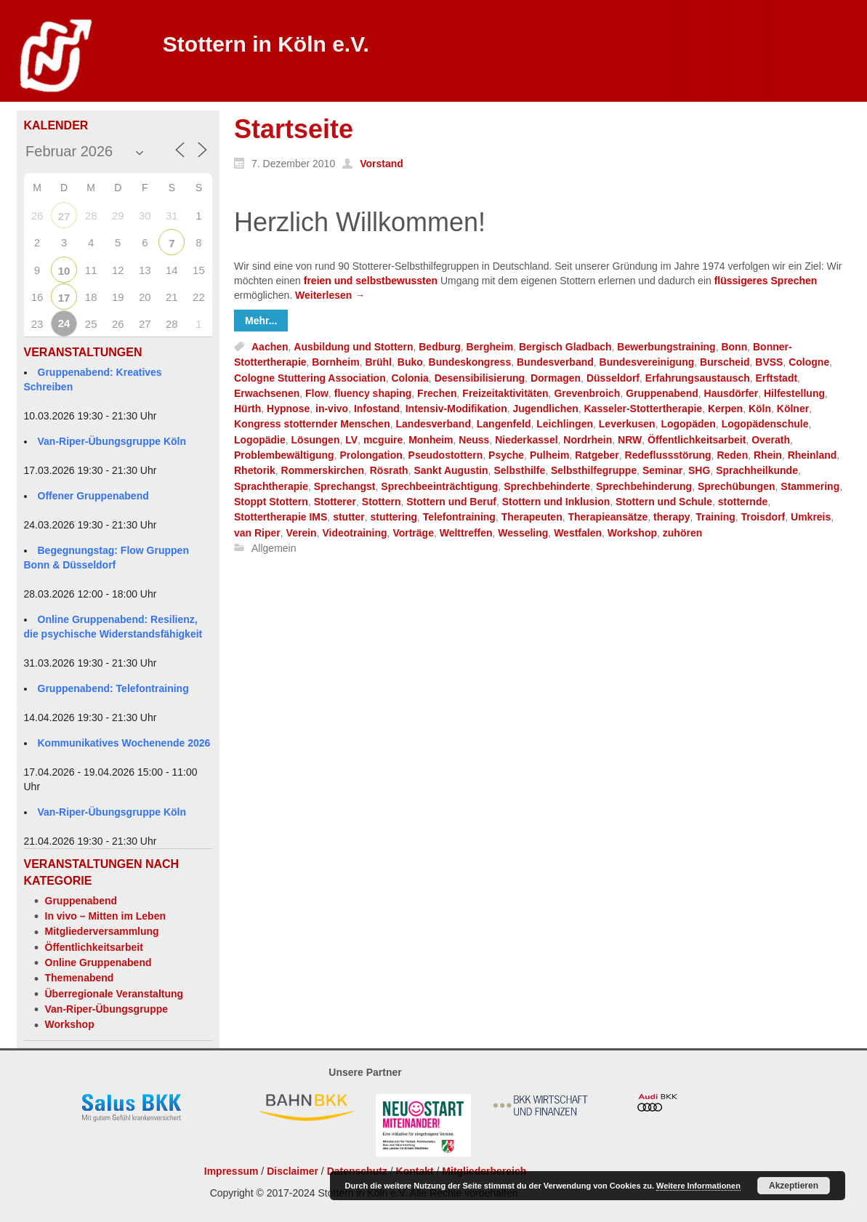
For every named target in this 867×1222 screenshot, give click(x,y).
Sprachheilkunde (757, 471)
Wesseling (523, 533)
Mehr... (261, 320)
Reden (732, 455)
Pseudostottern (445, 455)
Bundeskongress (470, 363)
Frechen (436, 393)
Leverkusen (627, 424)
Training (715, 517)
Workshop (69, 1024)
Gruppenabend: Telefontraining (113, 688)
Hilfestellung (794, 393)
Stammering (810, 486)
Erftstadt (777, 378)
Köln (760, 408)
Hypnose (288, 408)
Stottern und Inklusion (556, 501)
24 (64, 323)
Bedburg (440, 347)
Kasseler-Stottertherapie (643, 408)
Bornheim (335, 363)
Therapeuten (531, 517)
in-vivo (331, 408)
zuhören (682, 533)
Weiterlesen (330, 295)
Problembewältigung (284, 455)
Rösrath (389, 471)
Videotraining (354, 533)
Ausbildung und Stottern (353, 347)
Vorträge (413, 533)
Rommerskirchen (322, 471)
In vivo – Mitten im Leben (105, 916)
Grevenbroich (587, 393)
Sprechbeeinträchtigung (439, 486)
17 (64, 298)
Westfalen (578, 533)
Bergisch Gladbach (565, 347)
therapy (671, 517)
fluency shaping (373, 393)
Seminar (662, 471)
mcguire (383, 440)
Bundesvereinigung (647, 363)
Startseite (293, 129)
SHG (699, 471)
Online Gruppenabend (98, 962)
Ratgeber (597, 455)
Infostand (377, 408)
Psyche (506, 455)
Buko (410, 363)
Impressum (231, 1171)
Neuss (474, 440)
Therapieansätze (608, 517)
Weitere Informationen (698, 1185)
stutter (349, 517)
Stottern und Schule (664, 501)
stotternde (742, 501)
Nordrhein (587, 440)
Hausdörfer (731, 393)
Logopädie (260, 440)
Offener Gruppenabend (93, 496)
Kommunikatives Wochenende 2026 (124, 743)
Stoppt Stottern (271, 501)
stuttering (393, 517)
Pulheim (549, 455)
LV (351, 440)
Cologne (809, 363)
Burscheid (724, 363)
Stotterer (335, 501)
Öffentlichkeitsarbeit (94, 947)
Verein (301, 533)
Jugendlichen (545, 408)
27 (64, 216)
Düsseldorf (613, 378)
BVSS (769, 363)
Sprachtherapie (271, 486)
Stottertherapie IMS (280, 517)
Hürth (247, 408)
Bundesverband (555, 363)
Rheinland (812, 455)
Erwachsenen (266, 393)
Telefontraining (459, 517)
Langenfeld (504, 424)
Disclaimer (292, 1171)
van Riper (257, 533)
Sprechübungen (736, 486)
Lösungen (315, 440)
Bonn (734, 347)
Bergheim (490, 347)
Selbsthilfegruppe (594, 471)
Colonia (410, 378)
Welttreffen (466, 533)
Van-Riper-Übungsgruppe (107, 1009)
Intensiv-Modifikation (456, 408)
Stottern (381, 501)
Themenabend (79, 978)
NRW (630, 440)
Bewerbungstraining (666, 347)
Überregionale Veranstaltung (114, 994)
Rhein (768, 455)
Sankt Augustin (451, 471)
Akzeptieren (793, 1186)
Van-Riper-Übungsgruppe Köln (112, 441)
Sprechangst (345, 486)
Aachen (270, 347)
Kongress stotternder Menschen (312, 424)
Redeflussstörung (668, 455)
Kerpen (725, 408)
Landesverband (433, 424)
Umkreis (811, 517)
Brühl (378, 363)
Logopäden (688, 424)
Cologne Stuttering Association (310, 378)
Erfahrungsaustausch (697, 378)
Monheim (430, 440)
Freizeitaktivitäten (505, 393)
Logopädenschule (765, 424)
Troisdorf (763, 517)
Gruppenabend (81, 901)
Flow (316, 393)
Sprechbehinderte (547, 486)
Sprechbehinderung (644, 486)
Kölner (793, 408)
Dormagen (556, 378)
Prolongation (370, 455)
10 (64, 271)
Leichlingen (564, 424)
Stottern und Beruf (451, 501)
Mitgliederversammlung (102, 931)
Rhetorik (254, 471)
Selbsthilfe (519, 471)
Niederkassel (526, 440)
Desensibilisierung (480, 378)
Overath (770, 440)
